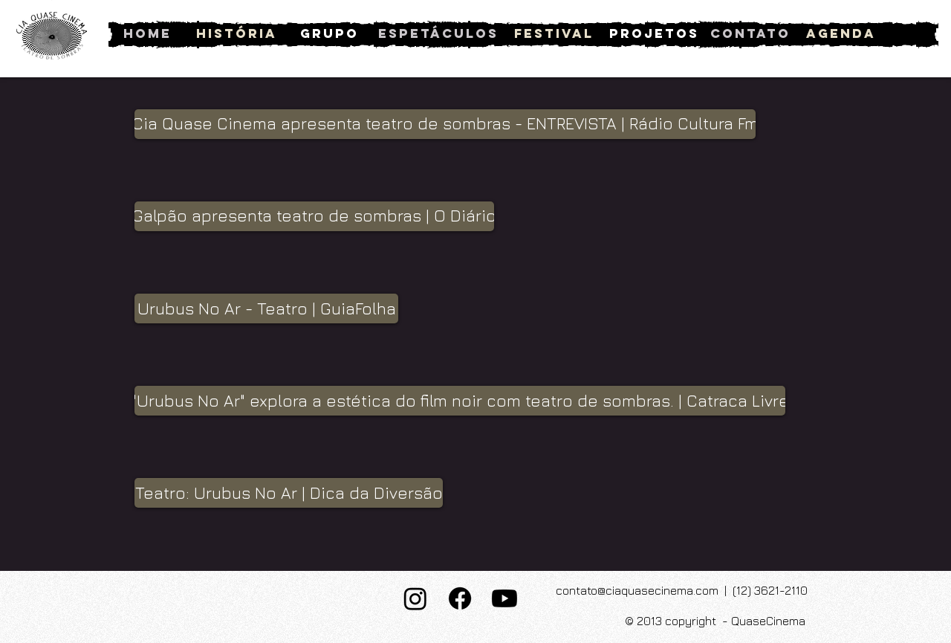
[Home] (147, 34)
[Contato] (750, 34)
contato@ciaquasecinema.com (637, 590)
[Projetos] (654, 34)
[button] (445, 124)
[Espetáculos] (438, 34)
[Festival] (554, 34)
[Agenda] (841, 34)
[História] (236, 34)
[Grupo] (329, 34)
